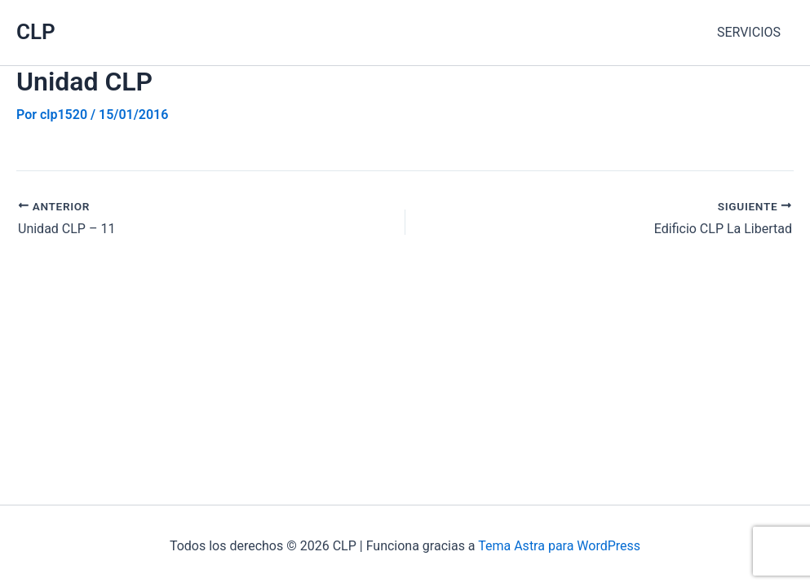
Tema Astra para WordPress (559, 546)
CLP (35, 32)
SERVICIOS (749, 32)
